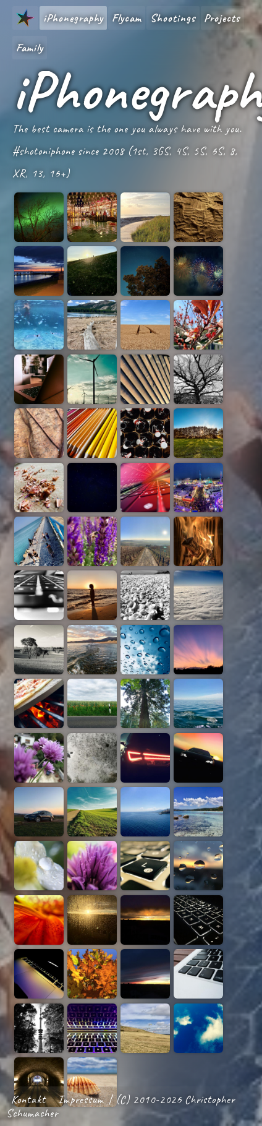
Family (29, 47)
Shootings (173, 18)
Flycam (127, 18)
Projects (222, 18)
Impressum (81, 1099)
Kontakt (28, 1099)
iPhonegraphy (73, 18)
